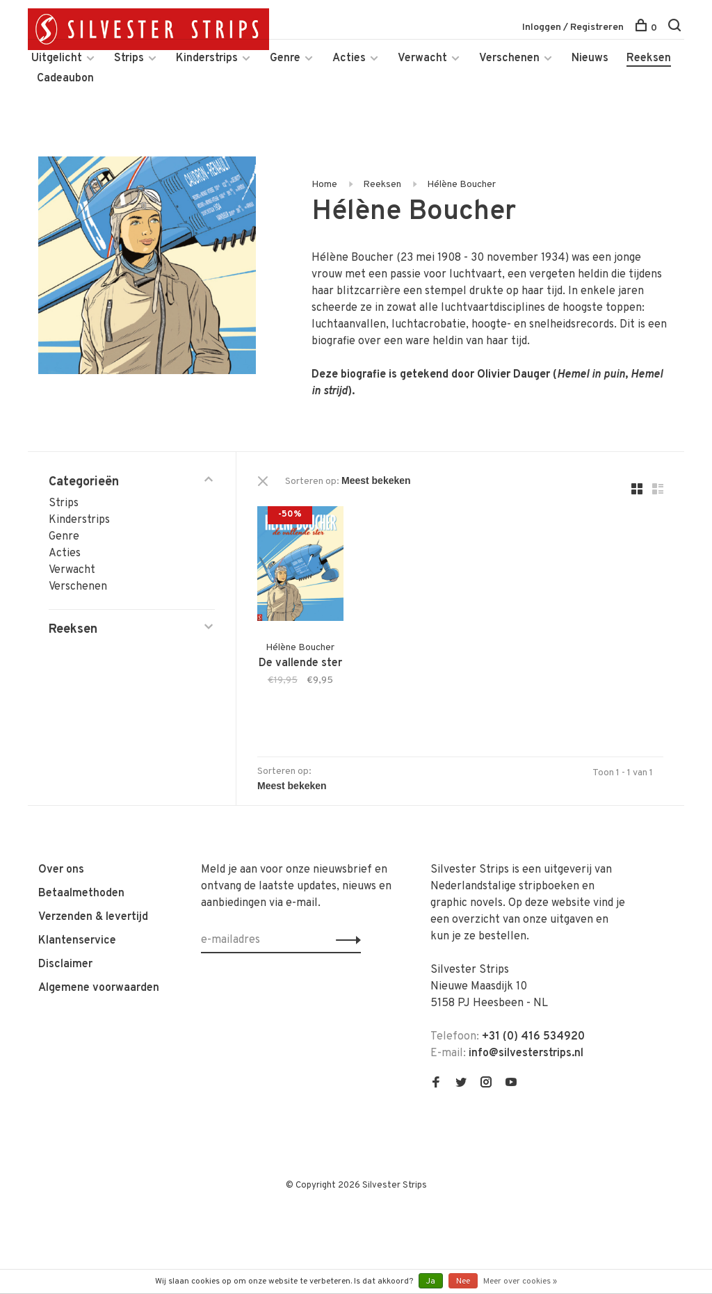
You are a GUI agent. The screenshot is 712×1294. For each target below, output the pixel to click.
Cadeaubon (65, 79)
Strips (129, 58)
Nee (463, 1281)
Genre (285, 58)
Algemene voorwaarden (98, 988)
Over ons (61, 870)
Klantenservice (77, 941)
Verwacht (422, 58)
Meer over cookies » (520, 1281)
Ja (430, 1281)
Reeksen (648, 58)
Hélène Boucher (461, 185)
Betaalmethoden (81, 893)
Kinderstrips (207, 58)
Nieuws (590, 58)
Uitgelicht (56, 58)
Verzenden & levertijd (93, 917)
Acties (349, 58)
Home (324, 185)
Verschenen (509, 58)
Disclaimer (65, 964)
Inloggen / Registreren (573, 27)
